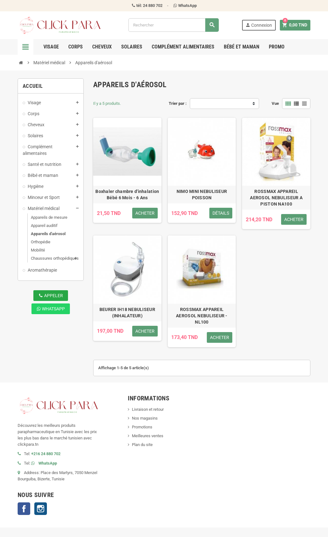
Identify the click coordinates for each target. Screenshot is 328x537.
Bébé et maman (241, 47)
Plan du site (142, 444)
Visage (51, 47)
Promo (277, 47)
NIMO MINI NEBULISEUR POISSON (202, 194)
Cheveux (102, 47)
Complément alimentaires (183, 47)
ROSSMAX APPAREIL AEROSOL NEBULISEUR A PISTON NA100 (276, 197)
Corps (75, 47)
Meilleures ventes (147, 435)
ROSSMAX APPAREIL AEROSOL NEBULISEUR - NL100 (202, 316)
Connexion (258, 25)
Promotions (142, 427)
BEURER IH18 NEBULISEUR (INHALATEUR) (127, 312)
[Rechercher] (173, 25)
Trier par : (178, 103)
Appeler (51, 295)
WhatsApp (51, 308)
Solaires (131, 47)
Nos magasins (145, 418)
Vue (275, 103)
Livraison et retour (148, 409)
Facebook (24, 508)
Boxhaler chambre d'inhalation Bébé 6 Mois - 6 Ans (127, 194)
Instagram (40, 508)
